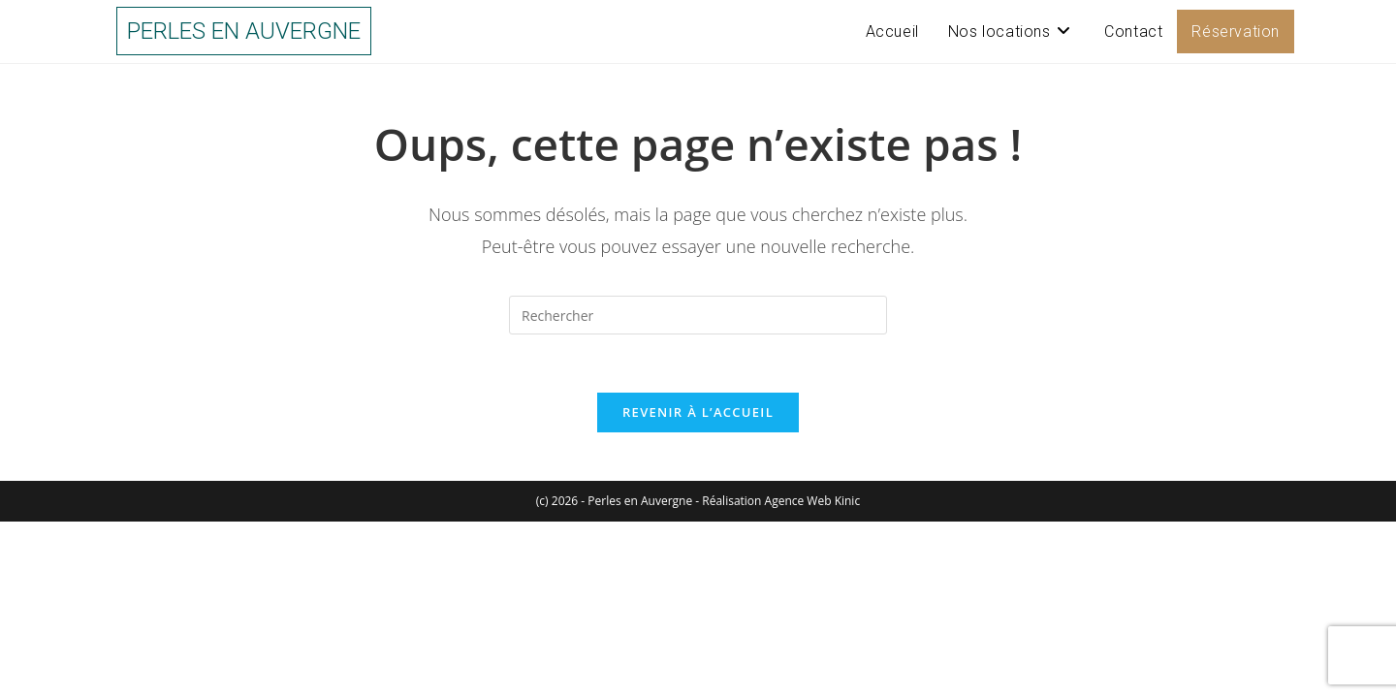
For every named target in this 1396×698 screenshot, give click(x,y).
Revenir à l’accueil (698, 412)
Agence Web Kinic (813, 500)
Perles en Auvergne (244, 31)
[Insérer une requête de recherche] (698, 315)
